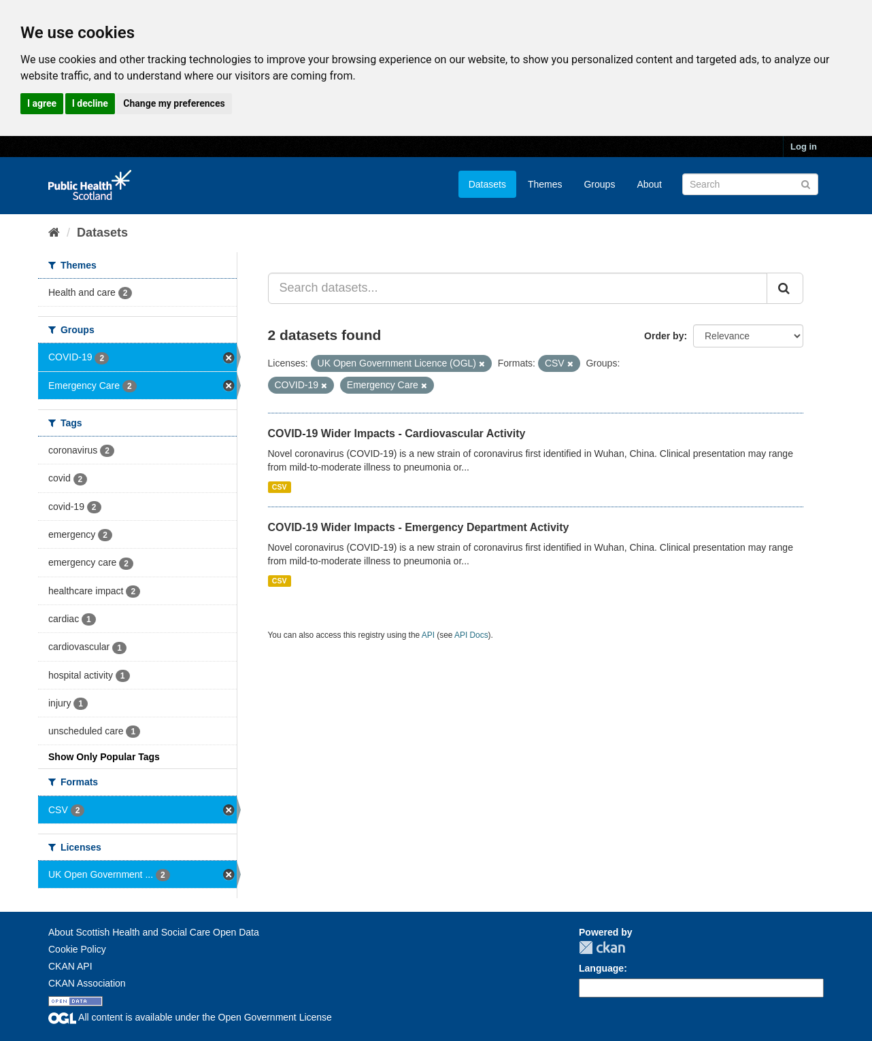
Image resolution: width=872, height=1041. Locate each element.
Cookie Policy (77, 949)
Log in (803, 146)
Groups (599, 184)
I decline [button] (90, 103)
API (428, 635)
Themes (545, 184)
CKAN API (70, 966)
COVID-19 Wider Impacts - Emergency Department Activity (418, 527)
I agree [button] (41, 103)
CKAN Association (87, 983)
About (649, 184)
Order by (664, 335)
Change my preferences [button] (173, 103)
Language (601, 968)
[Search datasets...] (518, 288)
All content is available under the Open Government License (190, 1017)
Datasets (487, 184)
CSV (279, 487)
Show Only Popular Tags (104, 756)
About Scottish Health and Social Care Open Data (153, 932)
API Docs (471, 635)
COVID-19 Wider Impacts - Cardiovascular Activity (397, 433)
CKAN (602, 947)
